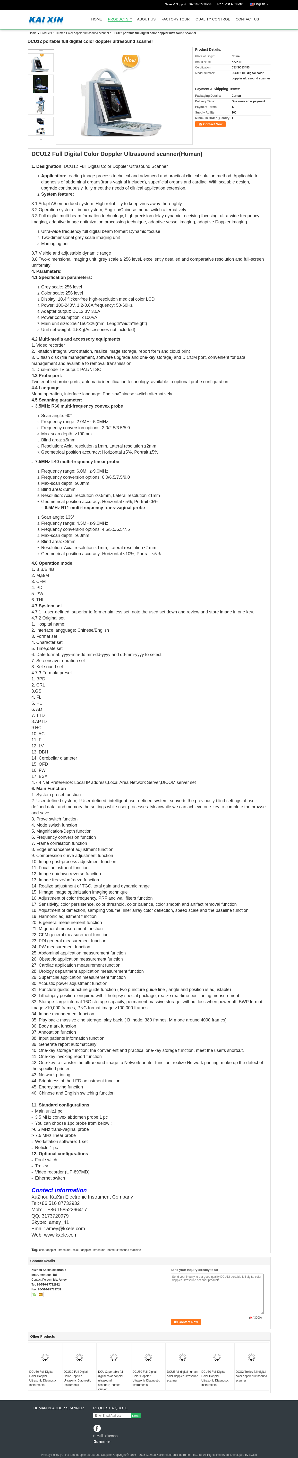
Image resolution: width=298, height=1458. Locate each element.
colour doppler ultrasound (88, 1250)
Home (96, 19)
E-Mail (98, 1436)
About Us (146, 19)
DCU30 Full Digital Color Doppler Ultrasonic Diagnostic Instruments (77, 1378)
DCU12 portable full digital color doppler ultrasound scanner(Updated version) (111, 1380)
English (262, 3)
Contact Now (212, 124)
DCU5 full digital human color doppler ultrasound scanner (182, 1376)
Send (136, 1416)
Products (118, 19)
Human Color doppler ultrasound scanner (82, 33)
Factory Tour (176, 19)
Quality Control (213, 19)
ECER (253, 1455)
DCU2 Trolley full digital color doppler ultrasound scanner (251, 1376)
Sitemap (111, 1436)
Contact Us (247, 19)
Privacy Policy (50, 1455)
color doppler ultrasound (54, 1250)
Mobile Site (102, 1442)
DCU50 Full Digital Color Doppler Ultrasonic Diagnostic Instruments (43, 1378)
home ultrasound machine (124, 1250)
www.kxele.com (60, 1235)
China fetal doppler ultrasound (80, 1455)
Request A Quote (230, 4)
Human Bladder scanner (59, 1408)
